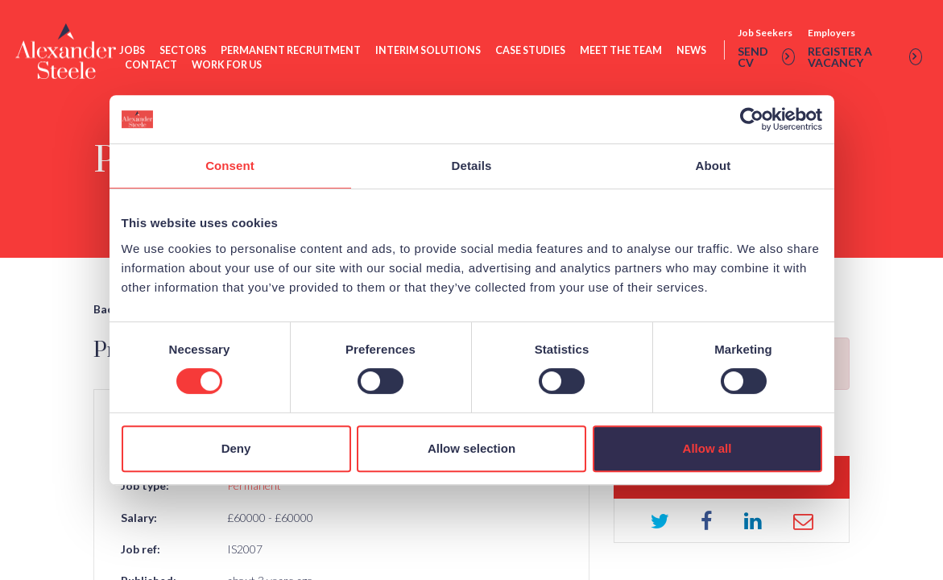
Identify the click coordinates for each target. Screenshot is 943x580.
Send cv (766, 59)
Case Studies (532, 51)
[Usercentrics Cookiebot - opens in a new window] (751, 119)
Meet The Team (622, 51)
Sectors (184, 51)
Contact (152, 66)
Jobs (134, 51)
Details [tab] (472, 165)
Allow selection (471, 448)
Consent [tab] (229, 165)
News (693, 51)
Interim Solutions (429, 51)
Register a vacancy (865, 59)
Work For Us (228, 66)
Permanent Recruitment (292, 51)
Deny (236, 448)
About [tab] (713, 165)
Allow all (707, 448)
